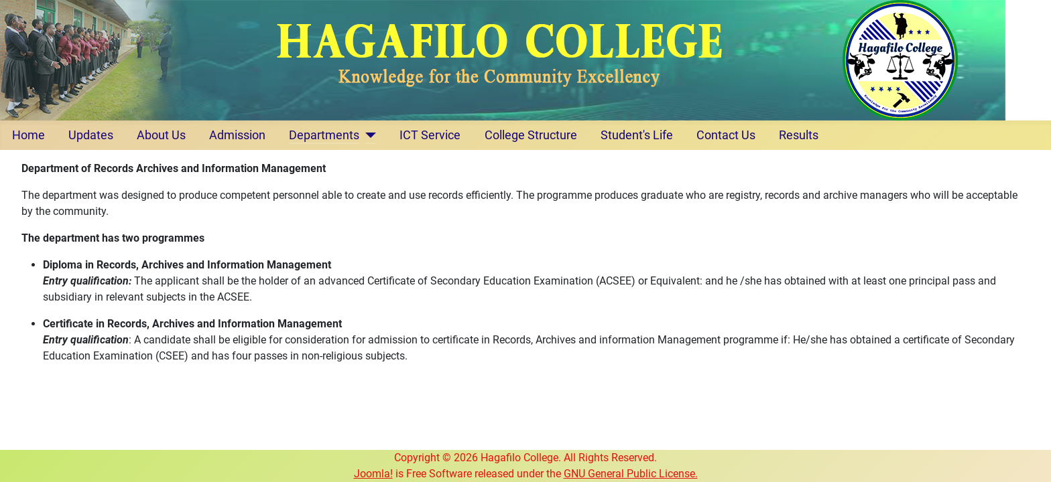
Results (798, 135)
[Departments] (367, 135)
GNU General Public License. (631, 473)
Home (28, 135)
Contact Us (725, 135)
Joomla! (373, 473)
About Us (161, 135)
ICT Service (429, 135)
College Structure (531, 135)
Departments (324, 135)
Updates (90, 135)
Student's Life (637, 135)
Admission (237, 135)
